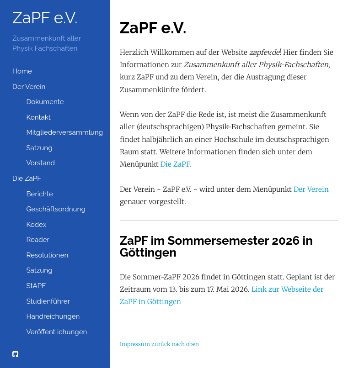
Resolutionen (47, 255)
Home (22, 71)
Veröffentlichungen (56, 332)
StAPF (36, 286)
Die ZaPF (26, 178)
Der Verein (28, 87)
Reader (37, 240)
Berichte (39, 194)
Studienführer (48, 301)
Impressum (135, 344)
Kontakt (38, 117)
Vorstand (40, 163)
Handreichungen (53, 316)
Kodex (36, 225)
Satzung (39, 148)
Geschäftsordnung (55, 209)
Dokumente (45, 102)
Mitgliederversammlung (63, 132)
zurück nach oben (175, 344)
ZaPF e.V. (45, 17)
